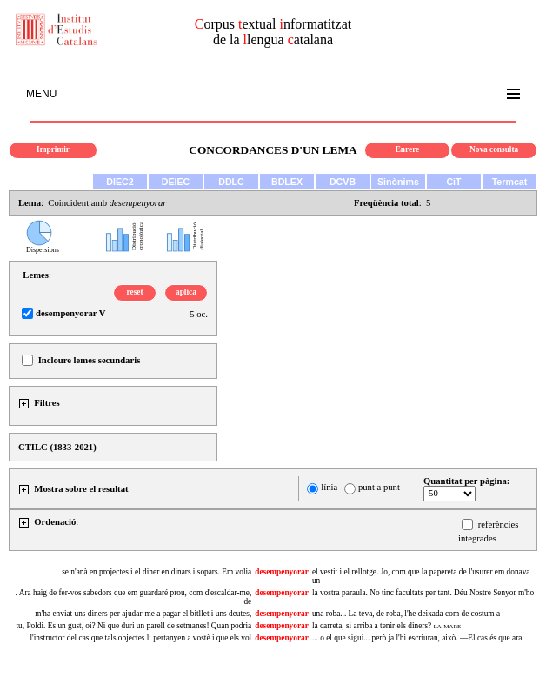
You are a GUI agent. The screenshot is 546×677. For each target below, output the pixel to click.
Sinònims (398, 181)
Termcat (510, 181)
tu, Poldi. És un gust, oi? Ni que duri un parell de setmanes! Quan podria (133, 625)
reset (135, 292)
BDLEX (287, 181)
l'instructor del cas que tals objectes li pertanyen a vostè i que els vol (140, 638)
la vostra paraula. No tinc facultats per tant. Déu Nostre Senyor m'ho (423, 592)
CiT (453, 181)
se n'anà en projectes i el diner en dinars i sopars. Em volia (156, 571)
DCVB (343, 181)
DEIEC (176, 181)
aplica (186, 292)
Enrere (408, 149)
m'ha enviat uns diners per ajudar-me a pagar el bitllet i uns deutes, (143, 613)
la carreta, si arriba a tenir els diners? (386, 625)
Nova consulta (493, 149)
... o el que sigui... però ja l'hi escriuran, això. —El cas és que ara (417, 638)
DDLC (231, 181)
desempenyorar (282, 571)
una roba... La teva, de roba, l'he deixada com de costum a (406, 613)
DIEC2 (119, 181)
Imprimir (53, 149)
